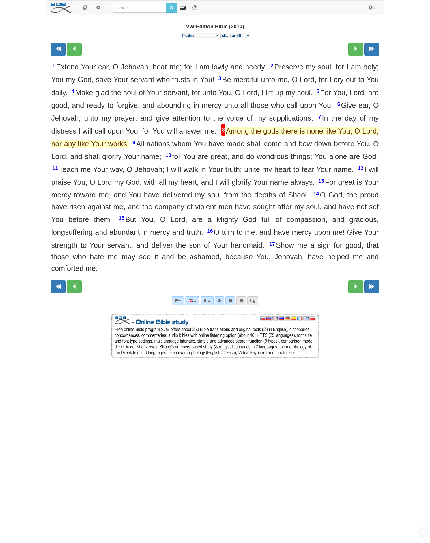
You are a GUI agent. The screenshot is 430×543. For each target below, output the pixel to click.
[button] (85, 8)
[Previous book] (58, 49)
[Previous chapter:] (74, 49)
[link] (230, 300)
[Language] (192, 300)
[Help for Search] (194, 7)
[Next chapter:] (355, 49)
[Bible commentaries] (178, 300)
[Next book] (371, 49)
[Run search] (171, 8)
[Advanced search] (219, 300)
